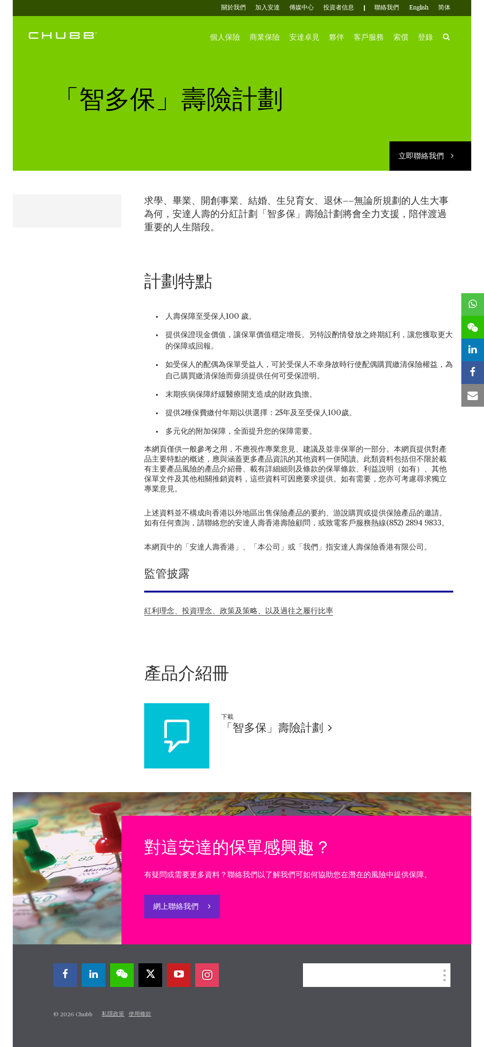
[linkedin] (93, 975)
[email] (472, 395)
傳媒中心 (301, 8)
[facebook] (65, 975)
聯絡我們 (386, 8)
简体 (444, 8)
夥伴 (336, 37)
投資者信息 (338, 8)
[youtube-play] (178, 975)
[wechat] (122, 975)
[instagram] (207, 975)
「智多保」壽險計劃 (276, 728)
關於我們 (233, 8)
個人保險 (225, 37)
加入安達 (267, 8)
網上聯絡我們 (176, 907)
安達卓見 (304, 37)
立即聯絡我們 (422, 156)
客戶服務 (369, 37)
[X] (150, 975)
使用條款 (140, 1014)
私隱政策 (113, 1014)
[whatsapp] (472, 304)
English (419, 8)
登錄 (425, 37)
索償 (400, 37)
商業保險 (265, 37)
